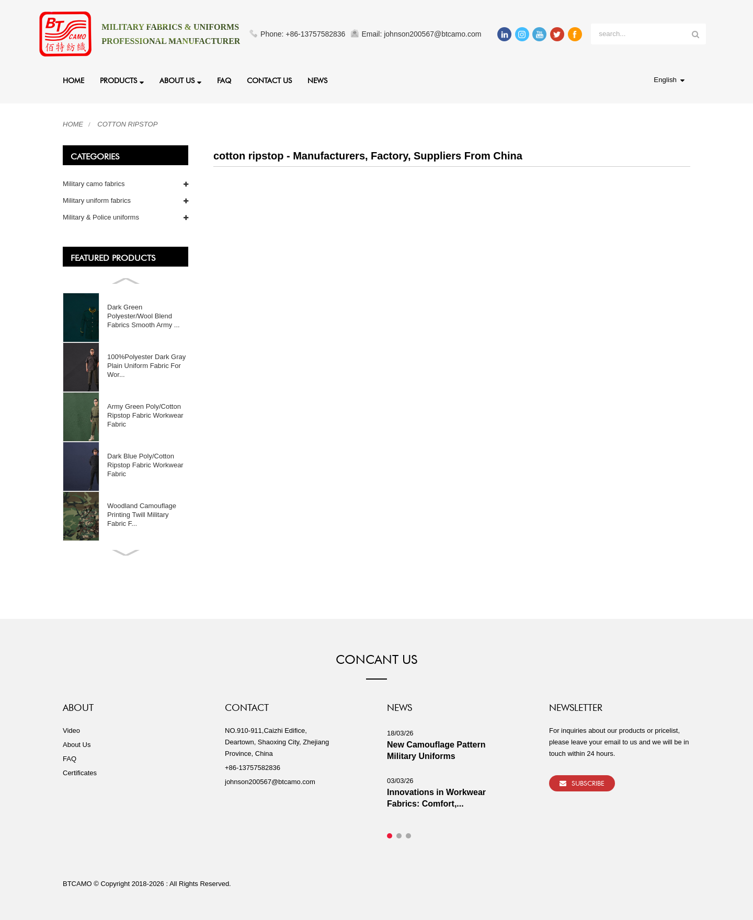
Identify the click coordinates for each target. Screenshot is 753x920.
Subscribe (588, 782)
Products (122, 81)
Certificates (80, 773)
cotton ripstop (127, 124)
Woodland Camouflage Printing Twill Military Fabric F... (141, 514)
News (317, 79)
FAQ (224, 79)
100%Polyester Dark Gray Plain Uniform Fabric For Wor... (146, 365)
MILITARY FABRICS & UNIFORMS (170, 26)
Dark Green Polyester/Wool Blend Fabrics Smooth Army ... (143, 316)
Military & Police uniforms (101, 217)
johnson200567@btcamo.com (270, 782)
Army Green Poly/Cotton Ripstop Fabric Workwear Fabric (145, 415)
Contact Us (269, 79)
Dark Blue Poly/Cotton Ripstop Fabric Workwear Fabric (145, 465)
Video (71, 730)
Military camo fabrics (93, 184)
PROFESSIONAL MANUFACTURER (170, 41)
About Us (180, 81)
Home (73, 79)
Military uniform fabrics (97, 200)
